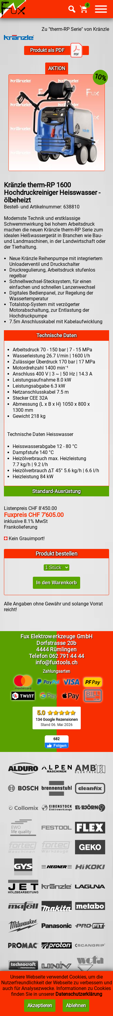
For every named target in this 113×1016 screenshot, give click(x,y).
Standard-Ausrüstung (56, 491)
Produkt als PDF (56, 50)
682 (56, 739)
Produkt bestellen (56, 553)
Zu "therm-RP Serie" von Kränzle (75, 29)
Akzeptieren (39, 1005)
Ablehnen (76, 1005)
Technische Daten (56, 335)
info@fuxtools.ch (57, 662)
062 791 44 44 (66, 656)
